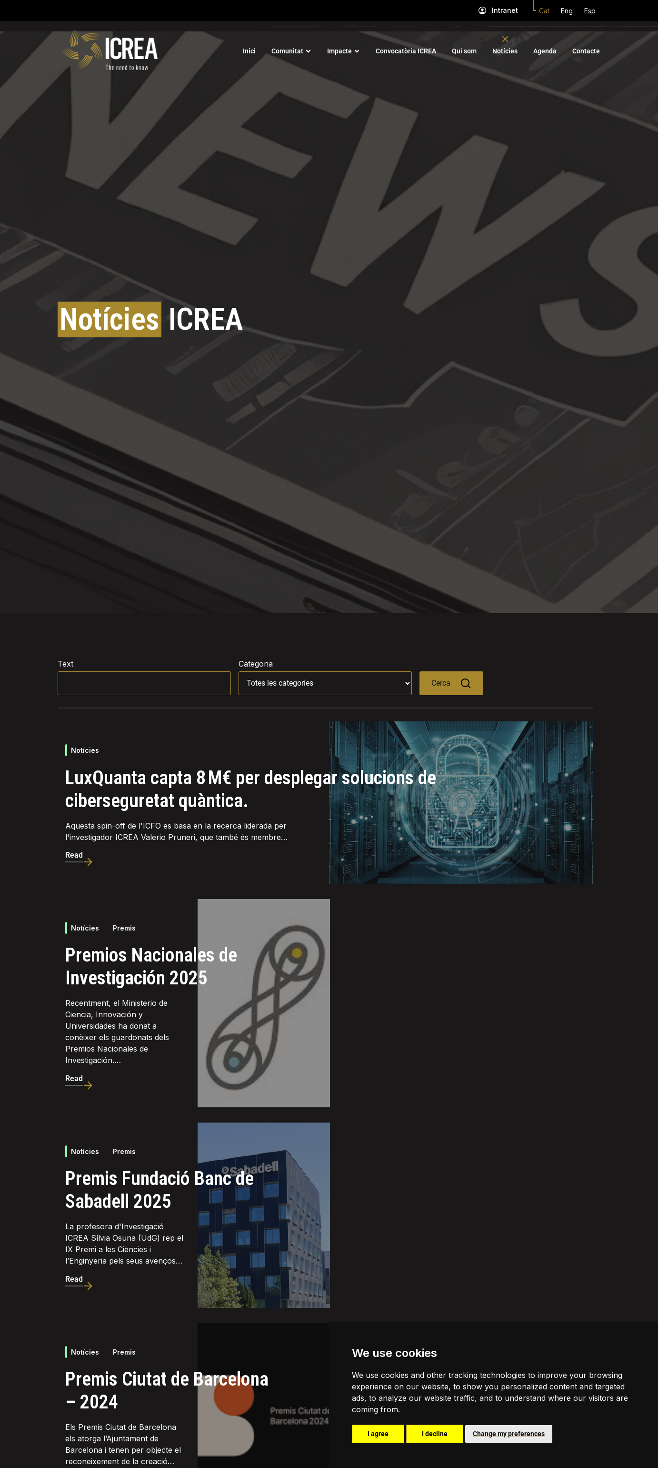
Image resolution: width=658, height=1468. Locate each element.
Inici (249, 51)
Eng (567, 11)
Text (65, 664)
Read (74, 855)
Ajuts (121, 1398)
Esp (590, 11)
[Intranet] (482, 10)
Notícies (505, 51)
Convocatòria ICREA (406, 51)
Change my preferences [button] (509, 1434)
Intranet (505, 10)
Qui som (464, 51)
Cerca (451, 683)
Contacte (586, 51)
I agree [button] (378, 1434)
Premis (124, 928)
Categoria (256, 664)
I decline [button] (435, 1434)
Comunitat (287, 51)
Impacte (339, 51)
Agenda (545, 51)
